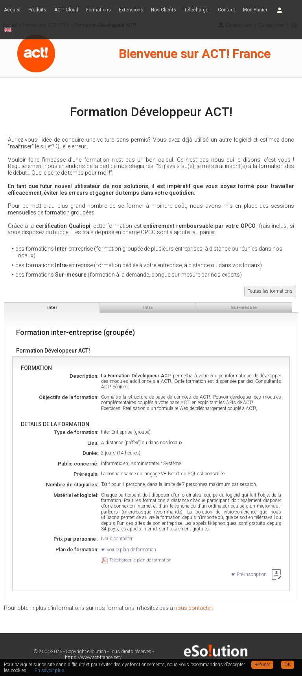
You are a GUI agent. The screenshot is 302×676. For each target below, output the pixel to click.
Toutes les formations (270, 291)
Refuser (262, 664)
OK (287, 664)
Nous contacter (117, 538)
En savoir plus (49, 670)
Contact (226, 10)
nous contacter (193, 608)
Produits (37, 10)
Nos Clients (163, 10)
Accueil (12, 10)
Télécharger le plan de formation (140, 560)
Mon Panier (255, 10)
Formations (98, 10)
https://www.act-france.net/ (93, 657)
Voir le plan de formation (131, 549)
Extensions (131, 10)
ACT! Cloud (66, 10)
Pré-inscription (252, 574)
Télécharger (197, 10)
